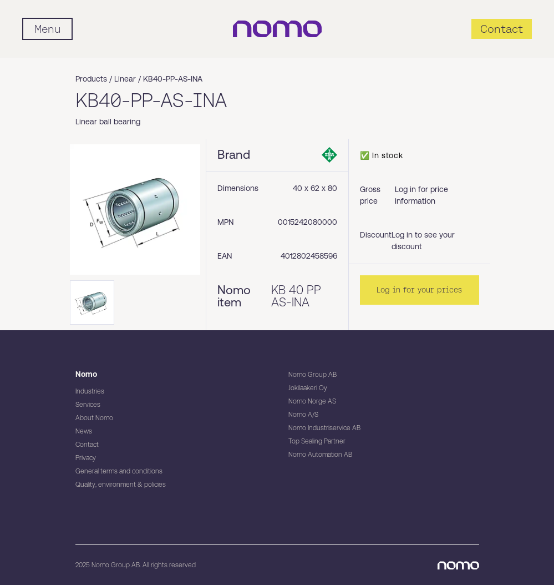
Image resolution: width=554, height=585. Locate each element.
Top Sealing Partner (316, 441)
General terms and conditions (118, 471)
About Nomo (94, 418)
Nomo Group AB (312, 375)
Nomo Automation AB (320, 454)
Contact (87, 444)
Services (87, 405)
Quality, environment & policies (120, 484)
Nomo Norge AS (312, 401)
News (83, 431)
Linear (125, 78)
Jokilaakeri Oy (307, 388)
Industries (89, 391)
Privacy (85, 458)
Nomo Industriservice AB (324, 428)
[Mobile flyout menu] (47, 29)
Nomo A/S (303, 414)
